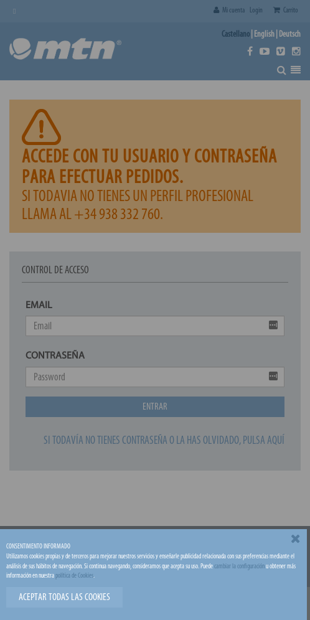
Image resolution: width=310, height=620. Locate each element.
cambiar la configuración (239, 566)
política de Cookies (74, 575)
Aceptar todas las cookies (64, 597)
